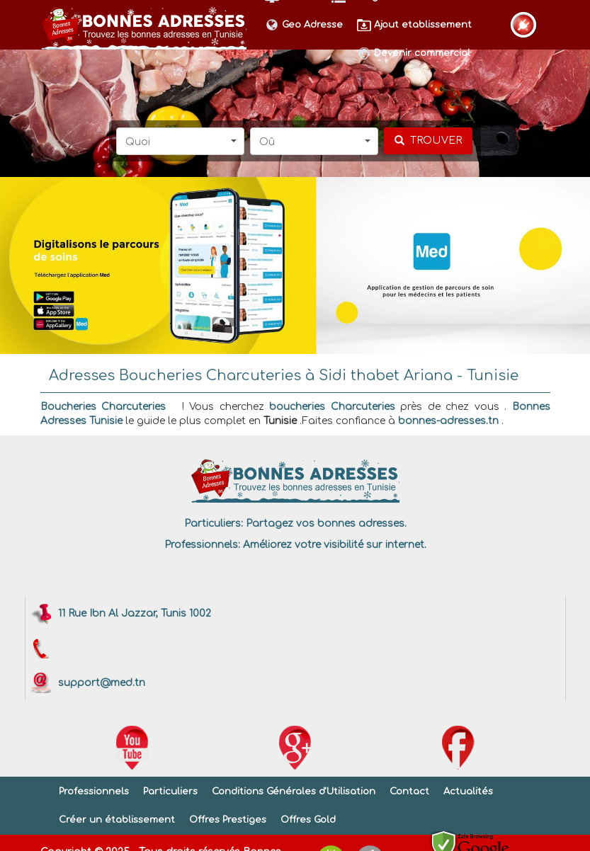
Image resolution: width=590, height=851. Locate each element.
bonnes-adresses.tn (448, 421)
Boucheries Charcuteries (103, 406)
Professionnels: (202, 544)
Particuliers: (213, 523)
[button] (180, 141)
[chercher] (428, 140)
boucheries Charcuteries (332, 406)
